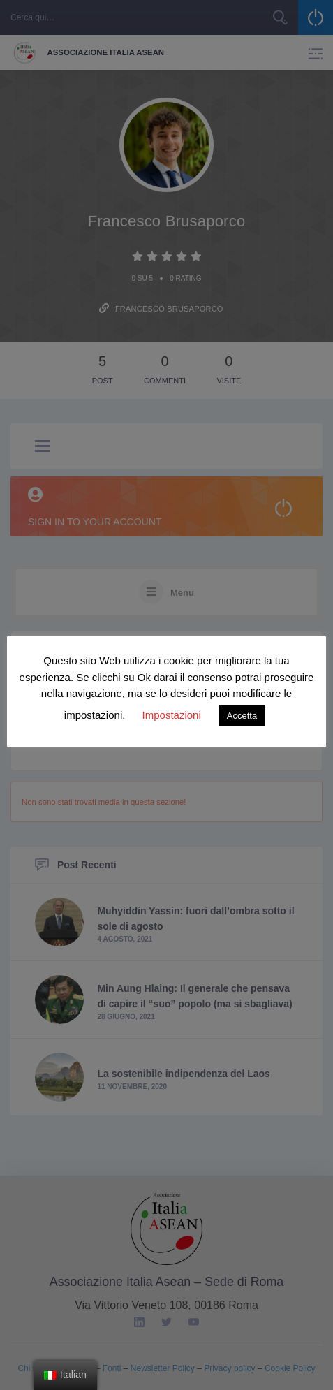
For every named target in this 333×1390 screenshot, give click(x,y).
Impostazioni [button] (171, 715)
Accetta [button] (242, 715)
